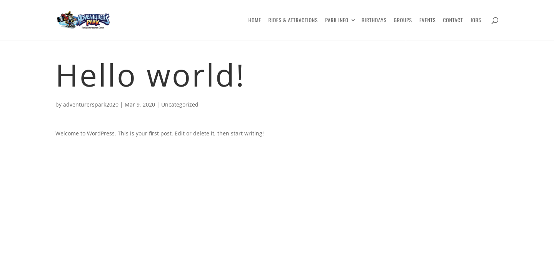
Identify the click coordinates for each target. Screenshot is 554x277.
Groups (403, 20)
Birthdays (374, 20)
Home (254, 20)
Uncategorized (180, 104)
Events (427, 20)
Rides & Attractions (293, 20)
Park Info (337, 20)
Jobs (475, 20)
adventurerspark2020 (90, 104)
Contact (453, 20)
